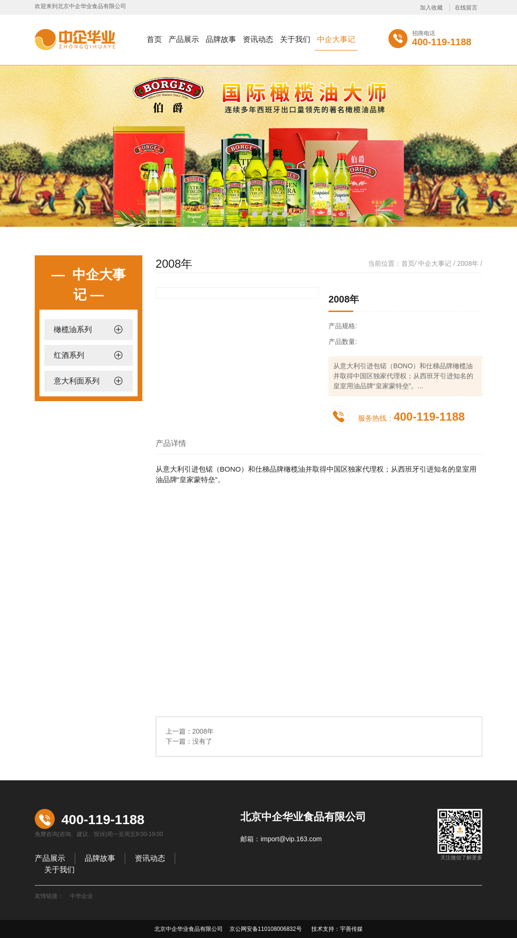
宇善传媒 (351, 929)
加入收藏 (431, 7)
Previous (23, 139)
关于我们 (295, 39)
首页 (154, 39)
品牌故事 (221, 39)
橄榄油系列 (73, 329)
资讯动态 (258, 39)
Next (494, 139)
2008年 (467, 263)
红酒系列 (69, 355)
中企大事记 (336, 39)
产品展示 (184, 39)
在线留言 (466, 7)
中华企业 (81, 896)
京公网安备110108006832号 (264, 929)
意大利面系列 (76, 381)
